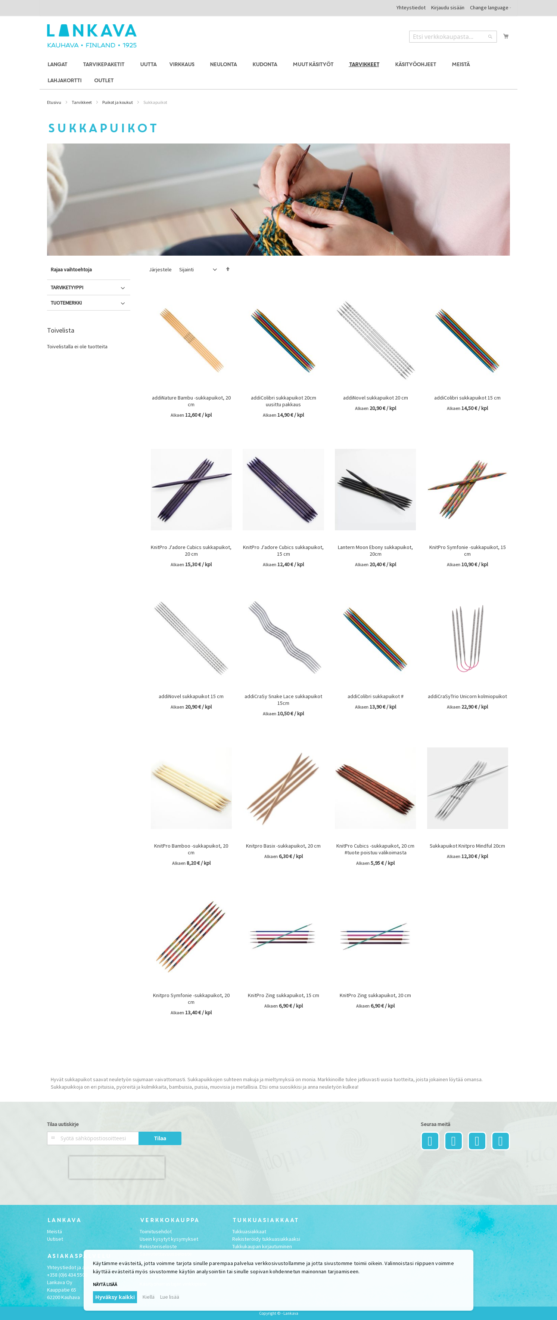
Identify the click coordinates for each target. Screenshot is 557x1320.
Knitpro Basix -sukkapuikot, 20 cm (283, 845)
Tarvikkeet (82, 102)
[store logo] (92, 35)
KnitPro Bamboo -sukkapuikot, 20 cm (191, 849)
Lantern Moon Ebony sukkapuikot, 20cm (375, 550)
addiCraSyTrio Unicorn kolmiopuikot (467, 696)
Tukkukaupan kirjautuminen (262, 1246)
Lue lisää (169, 1296)
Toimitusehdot (156, 1231)
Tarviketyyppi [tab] (67, 287)
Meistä (54, 1231)
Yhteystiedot (411, 7)
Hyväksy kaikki (115, 1297)
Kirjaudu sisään (447, 7)
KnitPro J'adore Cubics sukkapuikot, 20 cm (191, 550)
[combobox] (453, 37)
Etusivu (54, 102)
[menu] (278, 73)
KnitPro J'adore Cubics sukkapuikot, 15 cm (283, 550)
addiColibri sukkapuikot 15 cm (467, 397)
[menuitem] (58, 65)
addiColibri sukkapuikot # (376, 696)
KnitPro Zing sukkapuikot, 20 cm (375, 995)
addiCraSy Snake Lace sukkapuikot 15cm (283, 699)
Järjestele (160, 269)
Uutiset (55, 1239)
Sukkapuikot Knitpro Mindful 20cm (467, 845)
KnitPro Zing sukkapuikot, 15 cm (283, 995)
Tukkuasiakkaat (249, 1231)
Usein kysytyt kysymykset (169, 1239)
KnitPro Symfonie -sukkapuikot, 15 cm (467, 550)
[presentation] (117, 1167)
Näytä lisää (105, 1284)
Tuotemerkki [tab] (66, 302)
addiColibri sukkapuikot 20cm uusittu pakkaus (283, 401)
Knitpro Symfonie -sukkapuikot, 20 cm (191, 998)
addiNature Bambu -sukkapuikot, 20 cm (191, 401)
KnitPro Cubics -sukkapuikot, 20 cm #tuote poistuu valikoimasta (375, 849)
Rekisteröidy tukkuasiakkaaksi (266, 1239)
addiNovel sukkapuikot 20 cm (375, 397)
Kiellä (149, 1296)
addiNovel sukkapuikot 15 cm (191, 696)
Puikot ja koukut (117, 102)
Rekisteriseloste (158, 1246)
